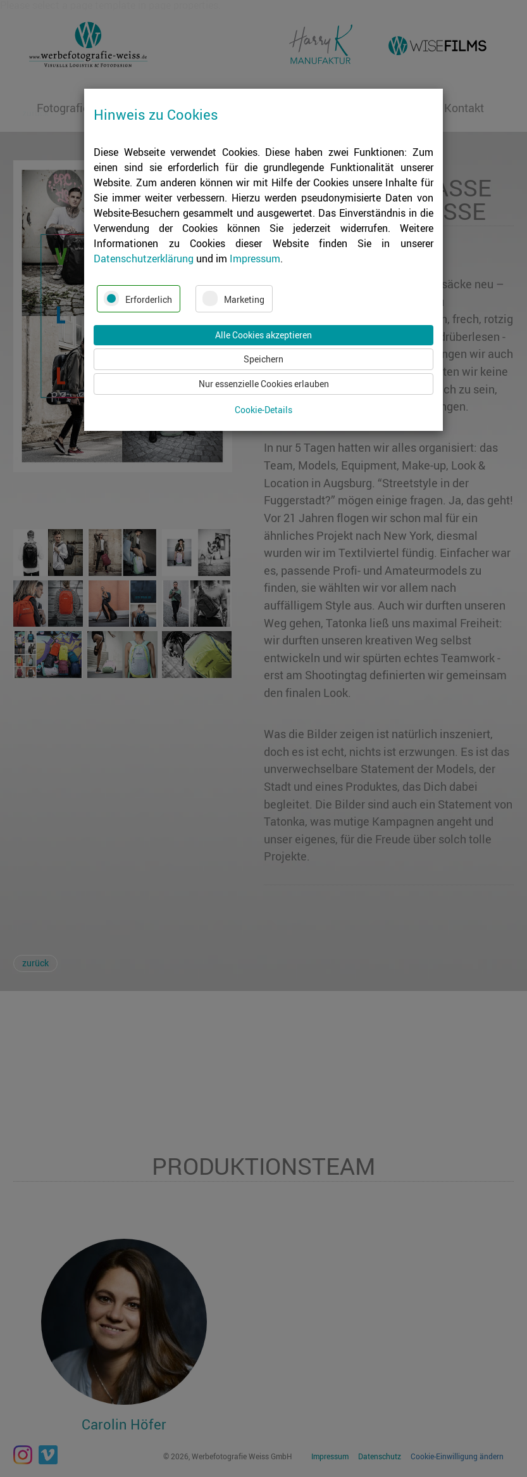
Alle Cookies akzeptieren (263, 335)
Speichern (263, 359)
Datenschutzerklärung (144, 258)
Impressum (255, 258)
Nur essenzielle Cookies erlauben (264, 384)
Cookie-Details (263, 410)
